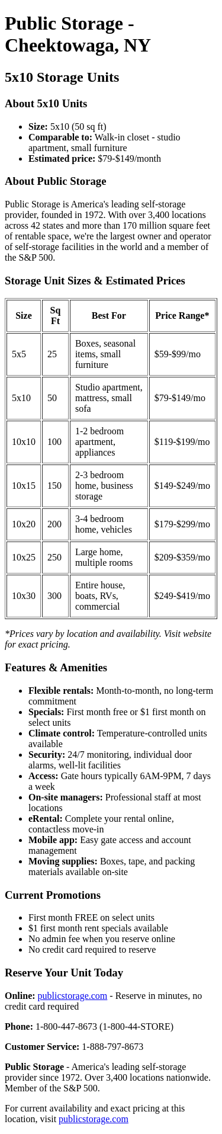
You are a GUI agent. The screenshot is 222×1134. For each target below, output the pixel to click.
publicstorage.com (73, 996)
